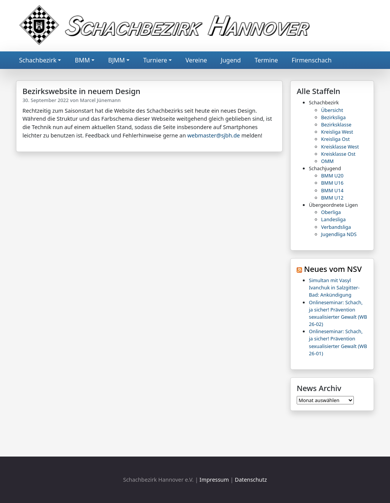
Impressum (214, 479)
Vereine (196, 60)
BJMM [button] (116, 60)
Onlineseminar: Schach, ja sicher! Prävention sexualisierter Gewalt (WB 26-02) (338, 313)
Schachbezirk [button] (37, 60)
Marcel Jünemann (100, 100)
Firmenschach (312, 60)
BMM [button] (82, 60)
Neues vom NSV (333, 269)
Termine (266, 60)
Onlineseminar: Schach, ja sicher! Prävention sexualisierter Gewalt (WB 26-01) (338, 342)
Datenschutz (251, 479)
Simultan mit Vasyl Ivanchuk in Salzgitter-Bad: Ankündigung (334, 287)
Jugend (231, 60)
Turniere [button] (155, 60)
